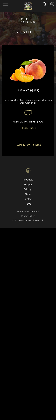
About (28, 194)
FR (52, 4)
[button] (45, 4)
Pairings (28, 189)
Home (28, 203)
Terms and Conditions (28, 211)
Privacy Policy (28, 216)
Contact (28, 199)
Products (28, 179)
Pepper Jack (28, 127)
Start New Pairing (28, 145)
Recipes (28, 184)
